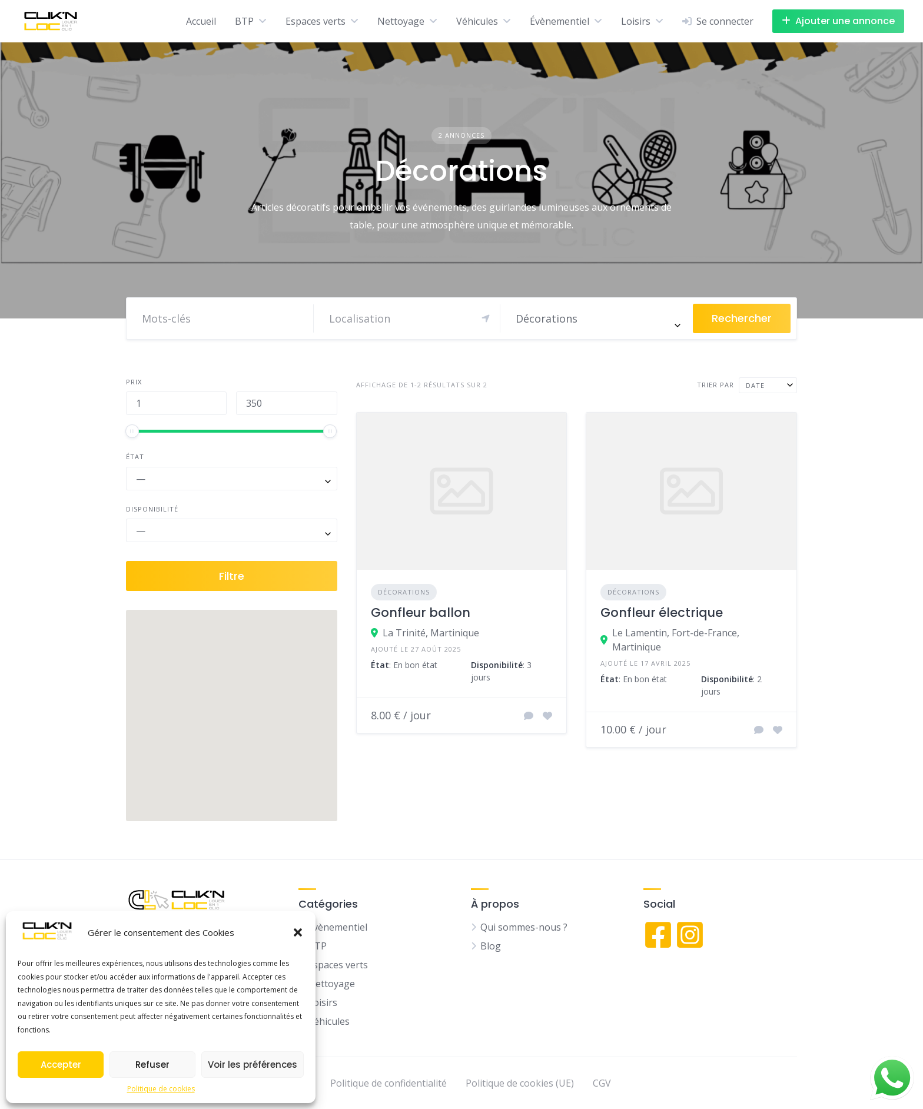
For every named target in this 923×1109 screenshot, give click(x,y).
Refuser (152, 1064)
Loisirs (635, 21)
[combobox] (596, 318)
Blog (490, 945)
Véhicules (477, 21)
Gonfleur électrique (661, 612)
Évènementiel (559, 21)
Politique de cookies (161, 1089)
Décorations (404, 591)
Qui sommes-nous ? (523, 927)
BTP (244, 21)
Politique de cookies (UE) (520, 1083)
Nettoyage (400, 21)
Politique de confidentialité (388, 1083)
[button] (298, 932)
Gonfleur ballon (420, 612)
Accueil (201, 21)
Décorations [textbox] (546, 318)
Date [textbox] (755, 385)
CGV (602, 1083)
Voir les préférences (252, 1064)
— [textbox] (140, 478)
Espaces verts (315, 21)
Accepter (61, 1064)
